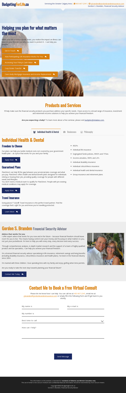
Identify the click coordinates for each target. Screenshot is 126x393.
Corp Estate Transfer (13, 68)
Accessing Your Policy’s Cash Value (18, 62)
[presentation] (40, 347)
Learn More (9, 211)
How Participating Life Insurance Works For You (24, 56)
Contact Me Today (12, 274)
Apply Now (9, 160)
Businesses (71, 131)
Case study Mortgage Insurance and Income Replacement (28, 74)
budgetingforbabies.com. (94, 120)
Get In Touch (10, 51)
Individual (48, 131)
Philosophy (88, 131)
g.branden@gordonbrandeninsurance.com (107, 3)
